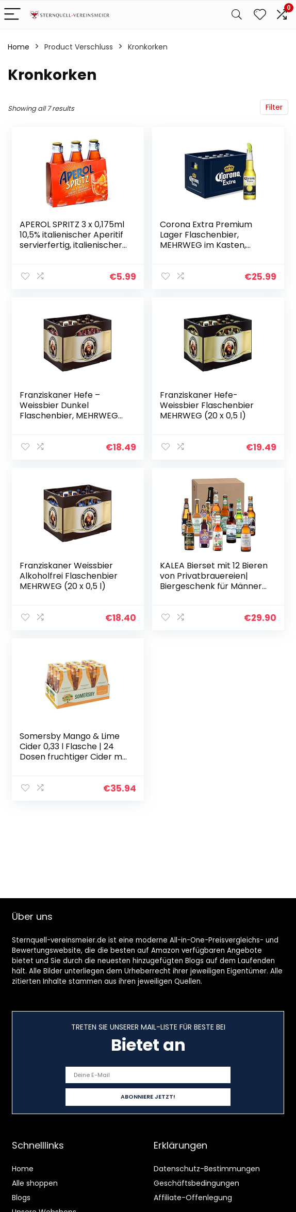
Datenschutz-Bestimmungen (207, 1169)
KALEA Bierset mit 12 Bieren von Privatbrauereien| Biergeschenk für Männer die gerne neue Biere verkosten (214, 586)
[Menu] (12, 14)
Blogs (21, 1197)
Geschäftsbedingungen (196, 1183)
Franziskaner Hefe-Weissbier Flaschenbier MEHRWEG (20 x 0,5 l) (207, 405)
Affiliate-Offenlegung (193, 1197)
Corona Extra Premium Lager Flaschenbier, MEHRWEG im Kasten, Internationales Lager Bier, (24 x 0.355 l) (213, 245)
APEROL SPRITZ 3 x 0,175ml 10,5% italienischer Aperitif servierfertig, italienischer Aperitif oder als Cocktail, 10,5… (72, 245)
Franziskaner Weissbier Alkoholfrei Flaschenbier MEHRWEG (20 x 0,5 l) (69, 576)
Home (18, 47)
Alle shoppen (35, 1183)
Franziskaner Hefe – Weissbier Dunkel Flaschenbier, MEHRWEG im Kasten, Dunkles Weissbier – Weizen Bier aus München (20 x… (69, 420)
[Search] (236, 14)
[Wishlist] (260, 14)
